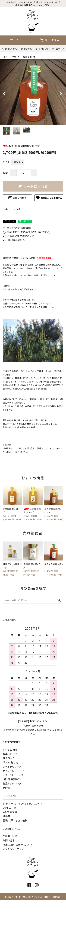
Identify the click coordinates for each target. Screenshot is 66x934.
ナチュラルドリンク (13, 775)
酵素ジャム (26, 48)
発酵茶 (6, 787)
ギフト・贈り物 (42, 48)
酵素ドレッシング (12, 783)
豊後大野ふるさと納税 (15, 820)
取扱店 (6, 816)
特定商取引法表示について (18, 844)
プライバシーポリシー (14, 849)
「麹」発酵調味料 (12, 779)
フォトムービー (11, 807)
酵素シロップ (11, 48)
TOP (5, 56)
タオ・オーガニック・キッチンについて (23, 803)
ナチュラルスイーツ (13, 771)
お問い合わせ (17, 198)
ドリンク (15, 56)
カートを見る (49, 40)
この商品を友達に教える (18, 236)
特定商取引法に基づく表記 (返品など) (26, 232)
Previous (3, 49)
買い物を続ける (14, 240)
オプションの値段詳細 (17, 228)
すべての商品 (10, 749)
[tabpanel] (33, 92)
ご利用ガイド (10, 836)
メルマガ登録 (10, 812)
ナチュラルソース (12, 766)
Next (63, 49)
